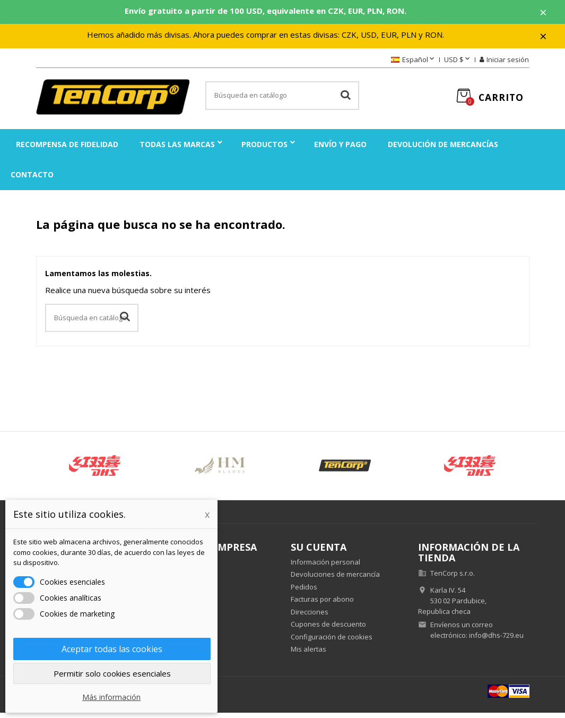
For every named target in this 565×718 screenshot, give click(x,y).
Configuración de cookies (331, 641)
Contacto (32, 179)
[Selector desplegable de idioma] (413, 65)
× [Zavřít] (549, 13)
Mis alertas (308, 654)
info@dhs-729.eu (496, 640)
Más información (111, 697)
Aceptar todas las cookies (112, 649)
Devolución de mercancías (443, 149)
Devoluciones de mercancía (335, 579)
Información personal (325, 566)
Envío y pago (340, 149)
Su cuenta (318, 551)
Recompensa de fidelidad (67, 149)
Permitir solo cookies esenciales (112, 673)
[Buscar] (282, 101)
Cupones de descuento (328, 629)
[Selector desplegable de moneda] (458, 65)
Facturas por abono (322, 604)
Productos (264, 149)
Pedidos (304, 591)
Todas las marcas (177, 149)
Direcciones (309, 616)
